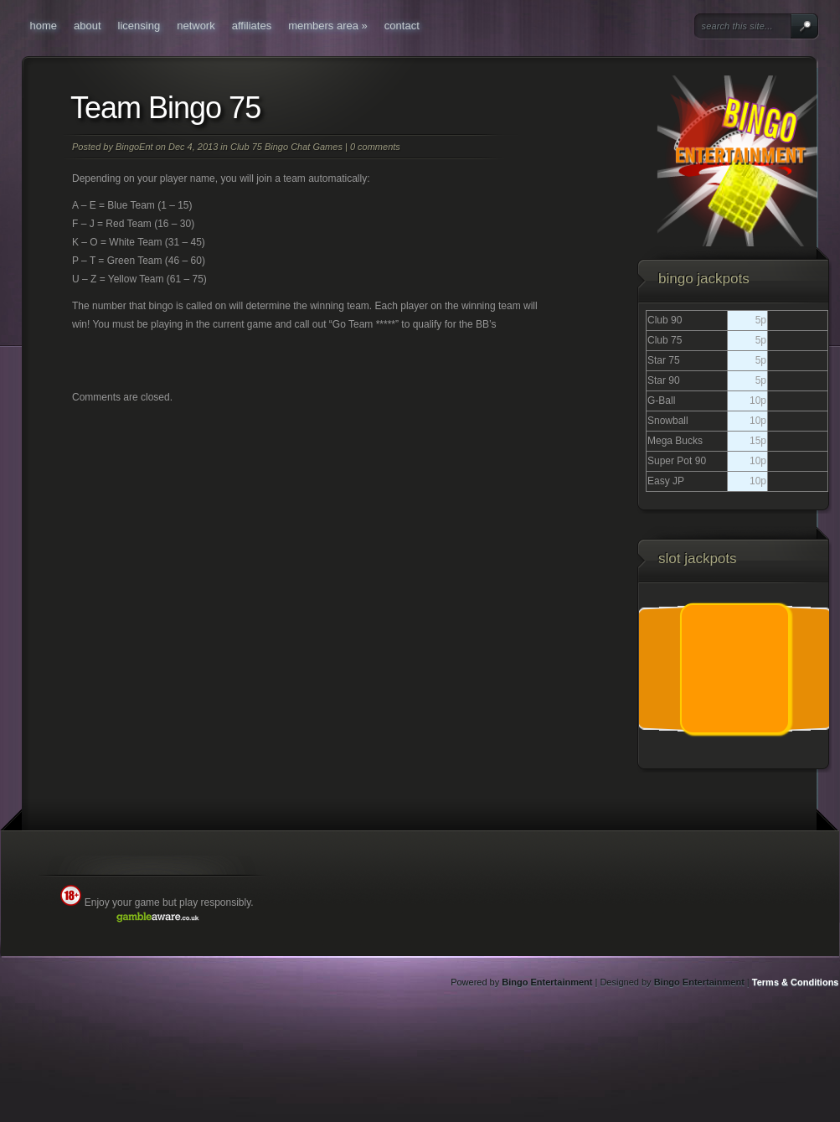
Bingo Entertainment (547, 982)
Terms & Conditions (795, 982)
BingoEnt (134, 147)
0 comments (375, 147)
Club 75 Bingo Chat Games (286, 147)
